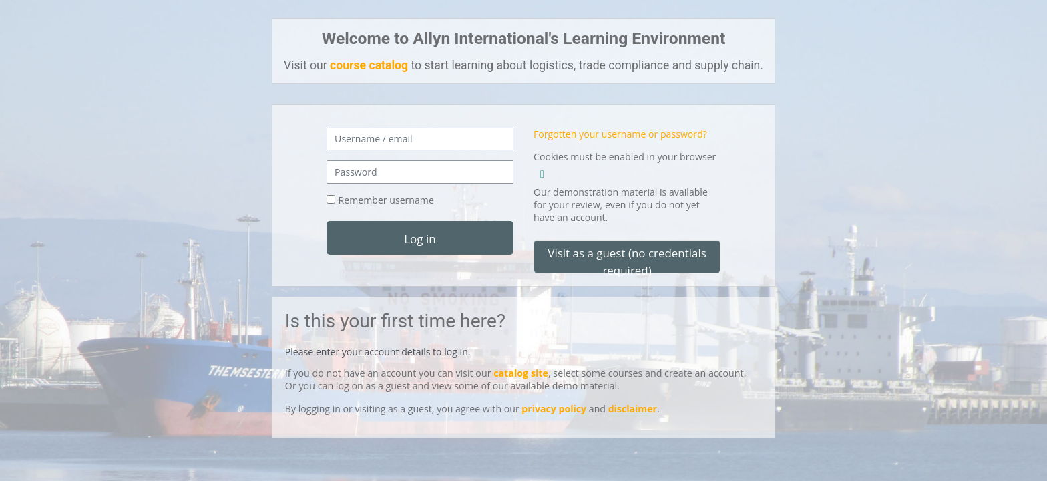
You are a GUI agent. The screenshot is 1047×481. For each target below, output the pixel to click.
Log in (419, 239)
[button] (542, 172)
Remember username (386, 200)
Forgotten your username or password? (620, 134)
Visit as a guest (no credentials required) (627, 259)
